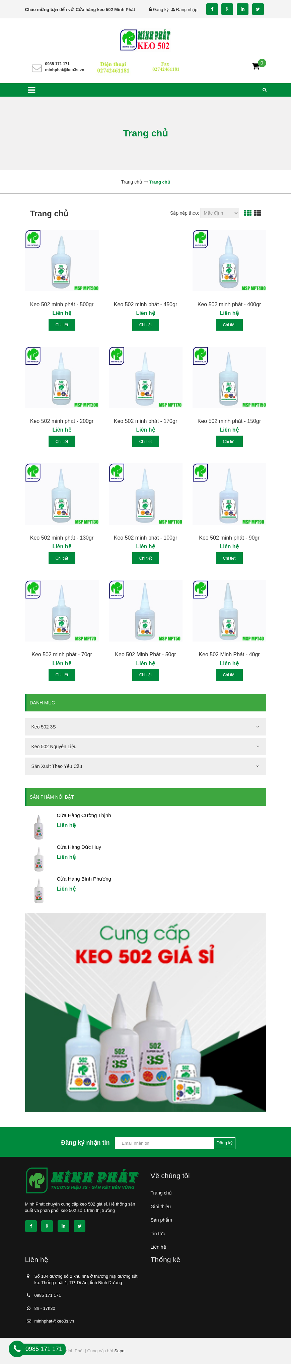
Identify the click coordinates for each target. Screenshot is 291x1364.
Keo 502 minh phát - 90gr (229, 538)
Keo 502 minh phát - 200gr (61, 421)
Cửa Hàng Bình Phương (84, 879)
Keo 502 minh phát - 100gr (145, 538)
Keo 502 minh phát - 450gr (145, 304)
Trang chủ (161, 1193)
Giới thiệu (161, 1206)
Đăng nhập (186, 9)
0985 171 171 (57, 64)
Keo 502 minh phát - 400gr (229, 304)
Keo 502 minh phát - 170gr (145, 421)
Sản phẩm (161, 1220)
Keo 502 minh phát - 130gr (61, 538)
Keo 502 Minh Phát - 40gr (229, 654)
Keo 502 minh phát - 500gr (61, 304)
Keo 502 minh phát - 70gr (61, 654)
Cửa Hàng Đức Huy (79, 847)
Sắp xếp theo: (184, 213)
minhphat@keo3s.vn (64, 70)
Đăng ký (161, 9)
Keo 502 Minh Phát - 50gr (145, 654)
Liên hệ (158, 1247)
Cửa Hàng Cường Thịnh (84, 815)
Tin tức (158, 1233)
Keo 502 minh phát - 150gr (229, 421)
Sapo (119, 1350)
